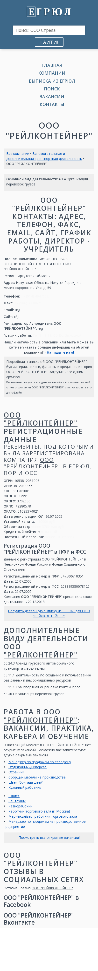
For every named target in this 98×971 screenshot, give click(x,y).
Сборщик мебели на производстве (37, 777)
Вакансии (51, 96)
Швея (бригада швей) (25, 782)
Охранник (16, 772)
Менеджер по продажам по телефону (39, 762)
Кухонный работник (24, 787)
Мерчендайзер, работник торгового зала (42, 816)
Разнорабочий (20, 806)
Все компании (17, 153)
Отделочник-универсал (27, 767)
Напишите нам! (60, 352)
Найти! (48, 42)
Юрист (14, 796)
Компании (51, 73)
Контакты (52, 104)
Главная (52, 65)
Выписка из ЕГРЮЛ (52, 81)
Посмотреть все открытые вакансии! (49, 837)
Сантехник (17, 801)
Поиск (52, 89)
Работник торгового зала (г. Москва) (39, 811)
